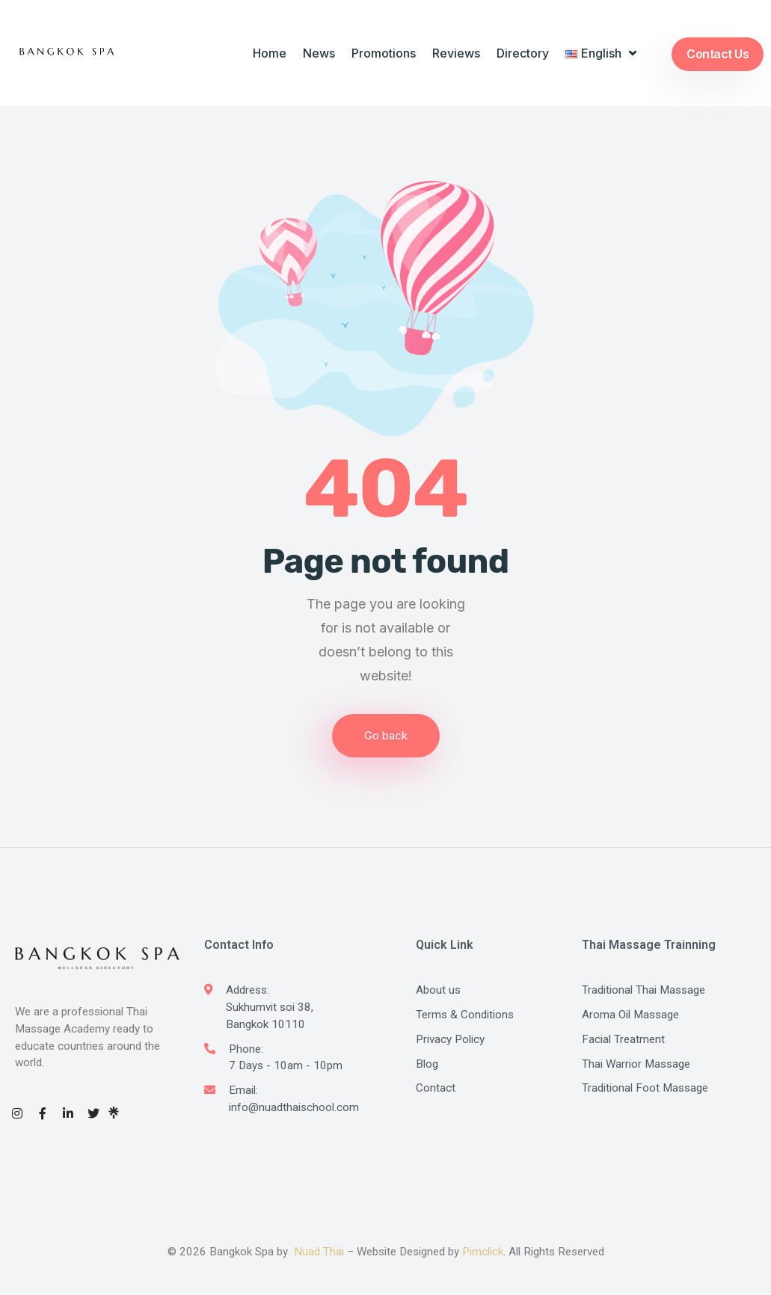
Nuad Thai (319, 1251)
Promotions (383, 53)
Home (269, 53)
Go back (386, 735)
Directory (523, 53)
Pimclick (482, 1251)
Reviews (456, 53)
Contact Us (717, 53)
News (319, 53)
